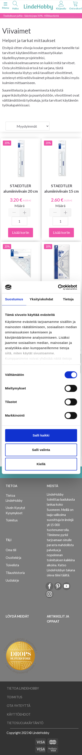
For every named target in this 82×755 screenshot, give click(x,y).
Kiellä (41, 464)
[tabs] (15, 6)
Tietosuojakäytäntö (25, 723)
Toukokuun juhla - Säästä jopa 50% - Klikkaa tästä (31, 15)
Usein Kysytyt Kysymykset (15, 510)
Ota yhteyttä (18, 705)
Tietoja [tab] (68, 299)
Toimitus (12, 520)
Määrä (19, 206)
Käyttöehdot (19, 714)
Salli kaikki (41, 435)
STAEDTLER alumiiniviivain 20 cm (20, 188)
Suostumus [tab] (14, 299)
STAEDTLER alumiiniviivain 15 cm (61, 188)
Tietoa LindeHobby (14, 498)
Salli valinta (41, 450)
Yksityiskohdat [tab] (41, 299)
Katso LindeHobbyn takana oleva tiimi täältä (61, 570)
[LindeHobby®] (38, 6)
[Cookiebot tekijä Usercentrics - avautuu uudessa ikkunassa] (58, 287)
